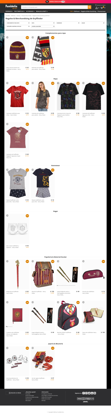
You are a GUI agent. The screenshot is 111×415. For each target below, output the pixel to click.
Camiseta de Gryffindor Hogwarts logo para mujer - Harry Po (13, 156)
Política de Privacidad (47, 397)
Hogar (83, 23)
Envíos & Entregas (30, 396)
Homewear (59, 23)
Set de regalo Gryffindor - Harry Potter (38, 379)
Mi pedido (28, 394)
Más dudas (28, 401)
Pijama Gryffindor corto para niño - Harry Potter (38, 201)
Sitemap (43, 401)
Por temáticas (19, 11)
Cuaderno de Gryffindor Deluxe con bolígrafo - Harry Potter (12, 334)
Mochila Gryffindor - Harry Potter (39, 292)
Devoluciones (29, 399)
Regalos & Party (41, 11)
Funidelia (8, 15)
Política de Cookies (46, 399)
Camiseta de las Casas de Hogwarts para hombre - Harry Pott (64, 115)
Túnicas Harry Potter (26, 15)
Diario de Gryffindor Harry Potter (89, 333)
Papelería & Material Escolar (14, 26)
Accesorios (29, 11)
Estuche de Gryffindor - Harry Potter (88, 292)
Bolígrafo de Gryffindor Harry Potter (12, 292)
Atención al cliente (15, 393)
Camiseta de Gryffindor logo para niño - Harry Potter (88, 115)
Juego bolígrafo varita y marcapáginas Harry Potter (39, 333)
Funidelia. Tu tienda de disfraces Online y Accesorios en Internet (11, 7)
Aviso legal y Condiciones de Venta (50, 396)
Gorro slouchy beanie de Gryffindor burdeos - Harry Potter (13, 69)
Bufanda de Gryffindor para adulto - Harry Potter (38, 68)
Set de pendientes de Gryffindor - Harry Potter (12, 379)
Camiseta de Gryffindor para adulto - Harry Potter (38, 114)
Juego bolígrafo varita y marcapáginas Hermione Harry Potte (63, 293)
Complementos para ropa (13, 23)
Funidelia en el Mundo (47, 394)
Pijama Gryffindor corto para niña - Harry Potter (12, 201)
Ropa (33, 23)
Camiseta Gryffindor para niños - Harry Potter (13, 114)
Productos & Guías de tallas (32, 397)
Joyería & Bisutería (36, 26)
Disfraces (9, 11)
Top (71, 11)
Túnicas (18, 15)
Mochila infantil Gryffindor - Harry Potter (64, 333)
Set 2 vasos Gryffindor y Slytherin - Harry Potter (12, 247)
